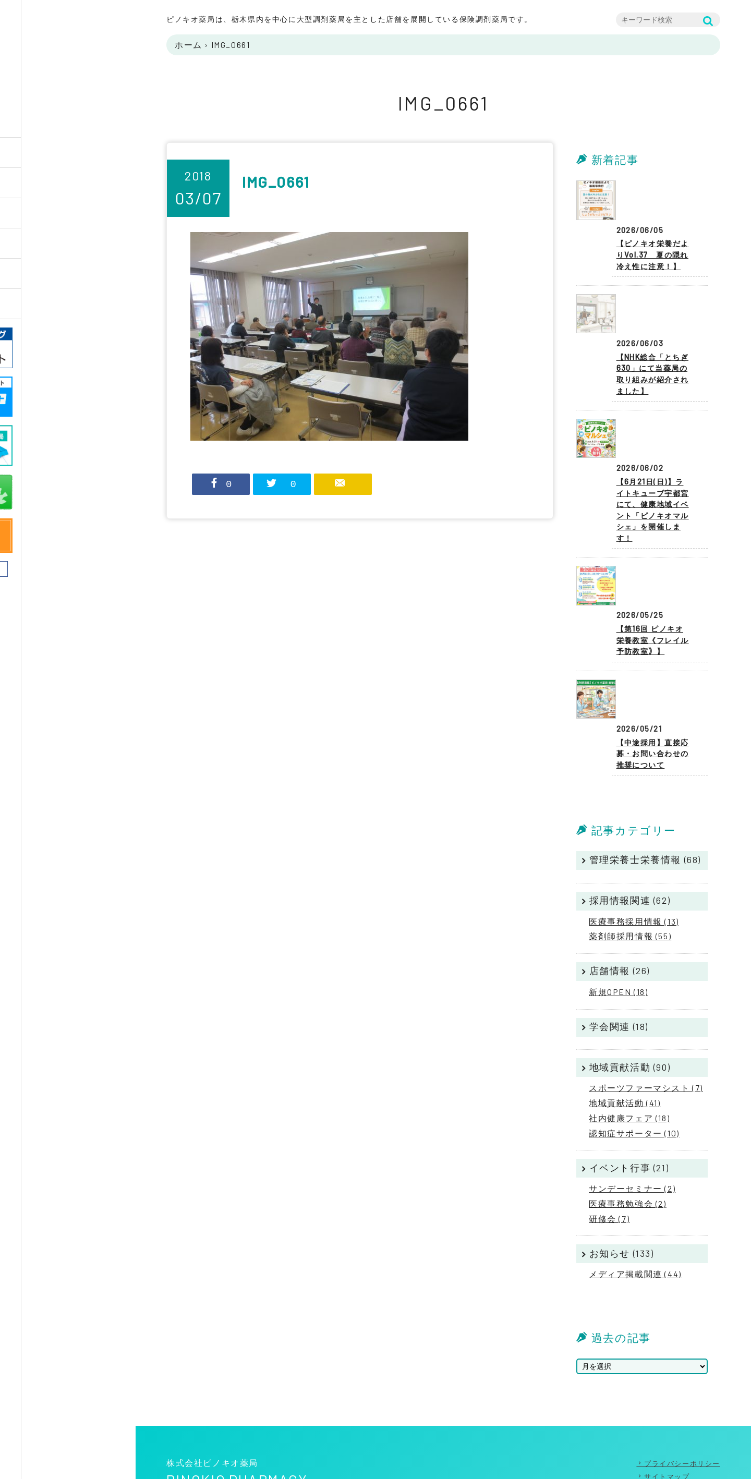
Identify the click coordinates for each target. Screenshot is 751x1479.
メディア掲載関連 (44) (635, 1213)
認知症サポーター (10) (634, 1072)
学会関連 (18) (618, 966)
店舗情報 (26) (619, 910)
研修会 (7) (609, 1158)
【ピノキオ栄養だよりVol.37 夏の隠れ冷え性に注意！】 (655, 232)
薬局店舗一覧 (55, 243)
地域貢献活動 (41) (625, 1042)
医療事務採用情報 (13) (634, 861)
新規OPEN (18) (618, 931)
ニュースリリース (64, 304)
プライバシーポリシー (682, 1403)
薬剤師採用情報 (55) (630, 876)
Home (40, 152)
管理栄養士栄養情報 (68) (645, 799)
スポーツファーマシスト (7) (646, 1027)
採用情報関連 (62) (630, 839)
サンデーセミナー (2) (632, 1128)
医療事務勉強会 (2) (628, 1143)
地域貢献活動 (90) (630, 1006)
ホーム (188, 45)
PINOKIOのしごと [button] (64, 213)
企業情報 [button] (46, 183)
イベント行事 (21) (629, 1107)
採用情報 (46, 273)
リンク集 (659, 1429)
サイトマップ (667, 1416)
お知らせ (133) (621, 1192)
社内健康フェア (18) (629, 1057)
